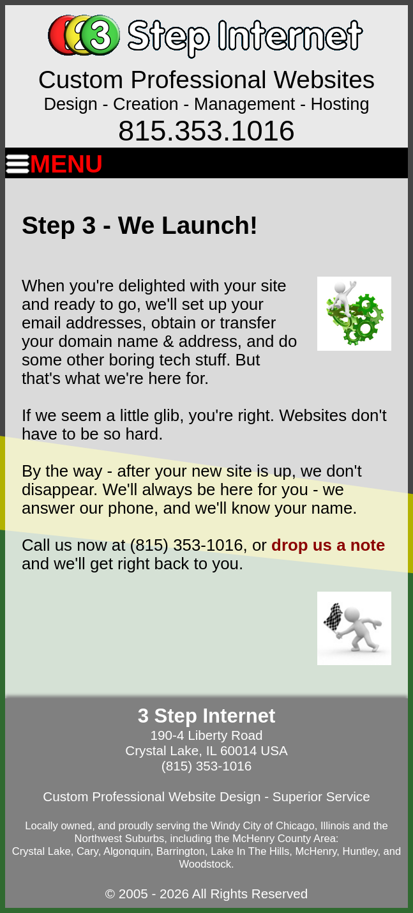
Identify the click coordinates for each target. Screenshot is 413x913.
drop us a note (328, 545)
